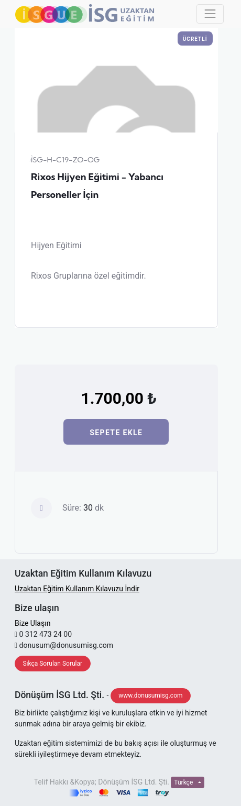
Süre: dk (83, 508)
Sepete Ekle (116, 432)
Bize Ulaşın (32, 623)
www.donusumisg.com (150, 695)
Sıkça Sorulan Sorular (52, 663)
